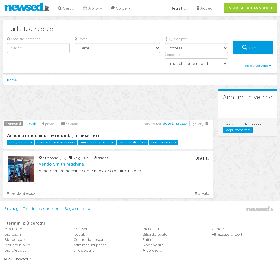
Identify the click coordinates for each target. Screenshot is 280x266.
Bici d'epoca (15, 250)
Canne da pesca (88, 239)
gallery (200, 124)
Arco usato (152, 250)
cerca (253, 47)
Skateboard (153, 245)
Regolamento (77, 208)
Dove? (81, 39)
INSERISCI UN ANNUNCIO (250, 7)
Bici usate (13, 234)
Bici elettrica (154, 228)
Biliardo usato (155, 234)
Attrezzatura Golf (227, 234)
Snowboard (84, 250)
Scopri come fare (237, 130)
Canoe (218, 228)
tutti (32, 124)
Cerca (66, 8)
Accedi (205, 8)
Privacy (11, 208)
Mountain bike (17, 245)
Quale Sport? (177, 39)
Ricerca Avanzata (255, 65)
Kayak (79, 234)
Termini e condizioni (41, 208)
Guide (121, 8)
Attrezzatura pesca (90, 245)
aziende (69, 124)
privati (48, 124)
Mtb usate (13, 228)
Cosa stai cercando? (24, 39)
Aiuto (92, 8)
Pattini (148, 239)
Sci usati (80, 228)
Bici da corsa (16, 239)
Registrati (179, 8)
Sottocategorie (176, 54)
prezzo (181, 123)
